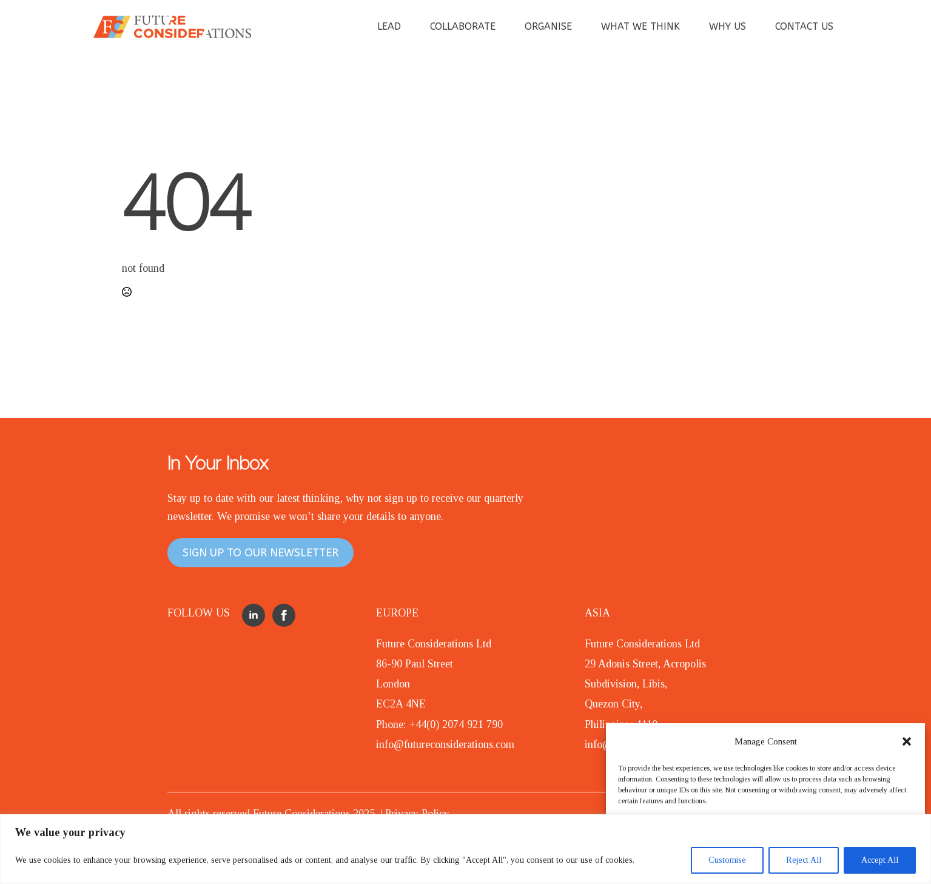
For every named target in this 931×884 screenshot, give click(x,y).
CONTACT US (804, 26)
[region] (465, 849)
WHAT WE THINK (640, 26)
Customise (727, 860)
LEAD (389, 26)
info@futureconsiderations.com (445, 744)
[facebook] (283, 615)
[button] (907, 741)
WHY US (727, 26)
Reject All (803, 860)
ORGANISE (548, 26)
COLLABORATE (463, 26)
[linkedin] (253, 615)
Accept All (879, 860)
